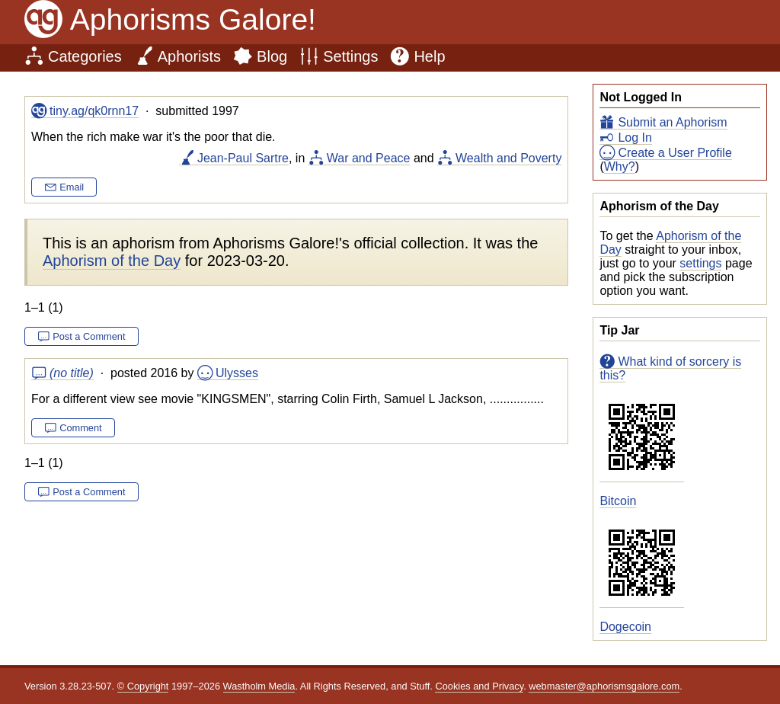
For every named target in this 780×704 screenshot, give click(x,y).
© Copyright (143, 686)
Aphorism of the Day (112, 260)
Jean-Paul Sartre (243, 158)
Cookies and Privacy (479, 686)
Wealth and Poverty (508, 158)
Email (71, 187)
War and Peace (369, 158)
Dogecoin (625, 626)
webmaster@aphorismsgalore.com (604, 686)
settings (700, 263)
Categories (85, 56)
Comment (80, 428)
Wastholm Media (259, 686)
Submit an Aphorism (672, 122)
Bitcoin (617, 500)
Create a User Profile (674, 152)
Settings (350, 56)
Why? (619, 166)
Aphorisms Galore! (193, 19)
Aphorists (189, 56)
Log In (634, 137)
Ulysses (237, 372)
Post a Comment (89, 336)
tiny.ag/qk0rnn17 (94, 110)
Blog (272, 56)
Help (429, 56)
